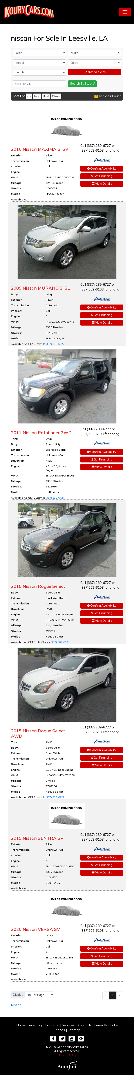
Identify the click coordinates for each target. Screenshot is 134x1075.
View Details (102, 183)
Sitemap (74, 1030)
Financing (52, 1025)
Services (68, 1025)
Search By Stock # (82, 83)
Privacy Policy (67, 1055)
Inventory (35, 1025)
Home (21, 1025)
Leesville (101, 1025)
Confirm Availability (101, 168)
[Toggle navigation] (125, 12)
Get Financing (101, 176)
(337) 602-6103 (60, 642)
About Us (84, 1025)
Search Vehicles (95, 72)
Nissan (16, 1005)
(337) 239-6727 (54, 343)
